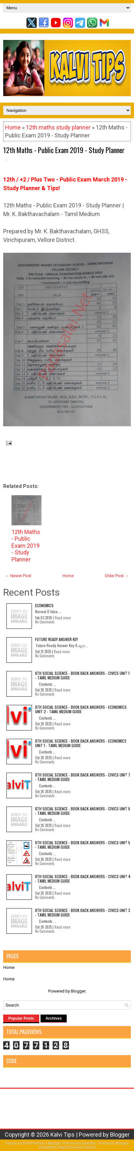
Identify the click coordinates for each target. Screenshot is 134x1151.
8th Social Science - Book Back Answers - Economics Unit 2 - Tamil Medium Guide (81, 709)
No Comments (45, 621)
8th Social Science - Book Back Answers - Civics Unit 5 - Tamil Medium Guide (82, 845)
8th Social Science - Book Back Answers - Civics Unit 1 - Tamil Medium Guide (82, 675)
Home (13, 127)
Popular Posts (21, 1018)
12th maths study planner (58, 127)
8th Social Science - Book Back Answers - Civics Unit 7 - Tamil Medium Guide (82, 777)
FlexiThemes (34, 1143)
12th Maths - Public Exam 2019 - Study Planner (63, 150)
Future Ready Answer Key (56, 639)
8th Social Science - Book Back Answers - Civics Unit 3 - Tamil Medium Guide (82, 912)
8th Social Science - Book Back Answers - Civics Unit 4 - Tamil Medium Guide (82, 879)
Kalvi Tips (62, 1134)
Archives (54, 1018)
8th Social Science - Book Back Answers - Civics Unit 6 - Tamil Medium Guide (82, 811)
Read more (63, 617)
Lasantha (87, 1143)
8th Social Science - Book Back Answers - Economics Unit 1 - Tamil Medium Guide (81, 743)
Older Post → (117, 575)
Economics (44, 605)
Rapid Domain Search (77, 1147)
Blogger (78, 991)
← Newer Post (18, 575)
